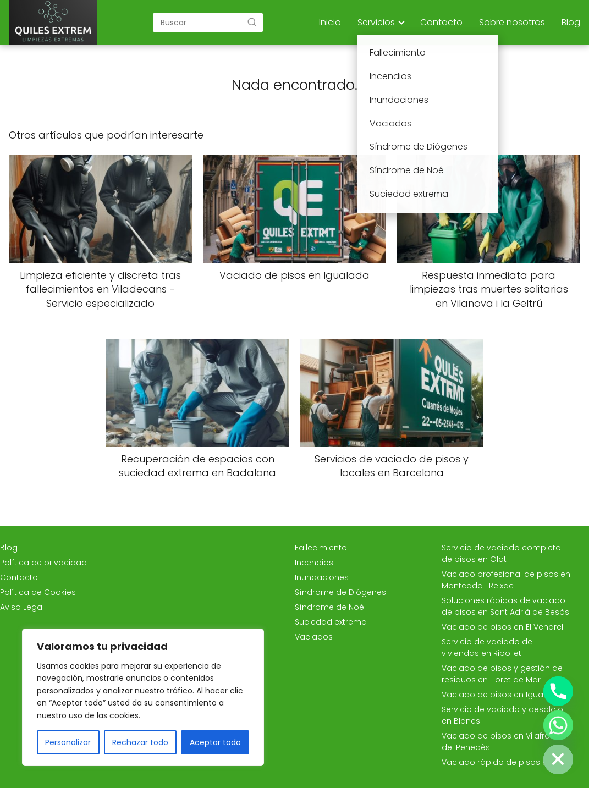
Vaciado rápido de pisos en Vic (504, 762)
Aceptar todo (215, 742)
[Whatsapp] (558, 725)
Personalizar (68, 742)
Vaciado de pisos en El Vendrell (503, 626)
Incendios (314, 562)
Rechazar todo (140, 742)
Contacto (441, 22)
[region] (143, 697)
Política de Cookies (38, 592)
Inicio (330, 22)
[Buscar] (252, 22)
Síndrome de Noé (329, 607)
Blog (571, 22)
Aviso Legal (22, 607)
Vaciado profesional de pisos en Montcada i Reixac (506, 580)
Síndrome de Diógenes (340, 592)
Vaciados (314, 636)
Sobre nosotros (512, 22)
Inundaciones (322, 577)
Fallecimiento (321, 547)
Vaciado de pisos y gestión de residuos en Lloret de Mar (502, 674)
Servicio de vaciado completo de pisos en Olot (501, 553)
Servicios (376, 22)
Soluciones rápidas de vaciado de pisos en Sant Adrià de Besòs (505, 606)
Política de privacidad (43, 562)
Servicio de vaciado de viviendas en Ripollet (487, 647)
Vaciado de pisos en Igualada (502, 694)
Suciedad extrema (331, 621)
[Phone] (558, 691)
